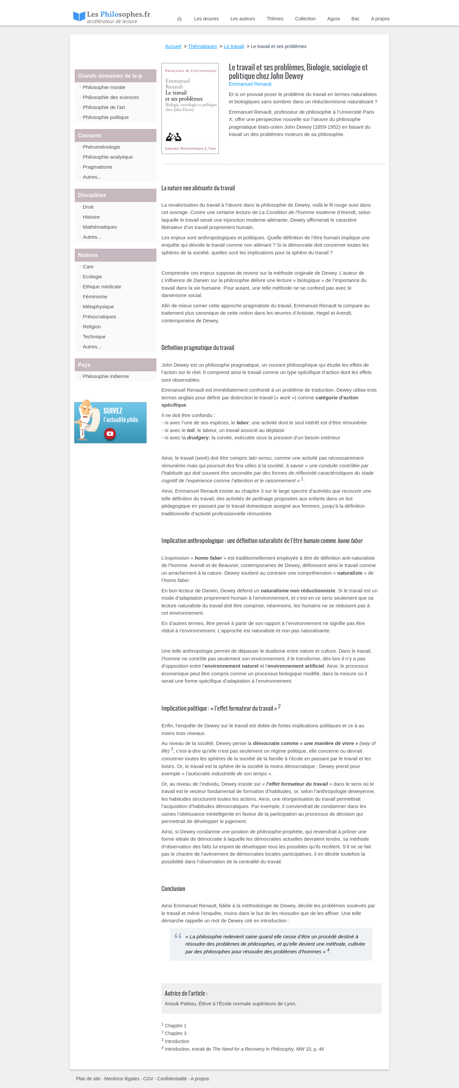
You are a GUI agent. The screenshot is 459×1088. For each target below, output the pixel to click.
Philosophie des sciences (111, 97)
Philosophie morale (104, 87)
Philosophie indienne (106, 376)
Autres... (92, 177)
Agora (333, 18)
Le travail (234, 46)
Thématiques (202, 46)
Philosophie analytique (108, 157)
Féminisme (95, 296)
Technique (94, 336)
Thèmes (275, 18)
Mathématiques (100, 227)
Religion (92, 326)
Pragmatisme (97, 167)
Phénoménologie (101, 147)
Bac (356, 18)
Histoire (91, 217)
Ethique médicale (102, 286)
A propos (380, 18)
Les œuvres (206, 18)
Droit (88, 207)
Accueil (179, 20)
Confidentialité (172, 1078)
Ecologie (92, 276)
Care (88, 266)
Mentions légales (121, 1078)
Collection (305, 18)
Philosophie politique (106, 117)
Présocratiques (99, 316)
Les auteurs (243, 18)
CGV (148, 1078)
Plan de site (88, 1078)
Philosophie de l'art (104, 107)
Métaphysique (98, 306)
